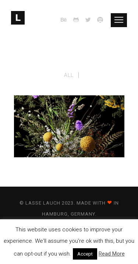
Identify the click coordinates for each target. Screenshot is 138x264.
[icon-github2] (78, 20)
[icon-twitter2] (90, 20)
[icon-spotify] (100, 20)
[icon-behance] (66, 20)
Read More (112, 253)
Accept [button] (85, 254)
